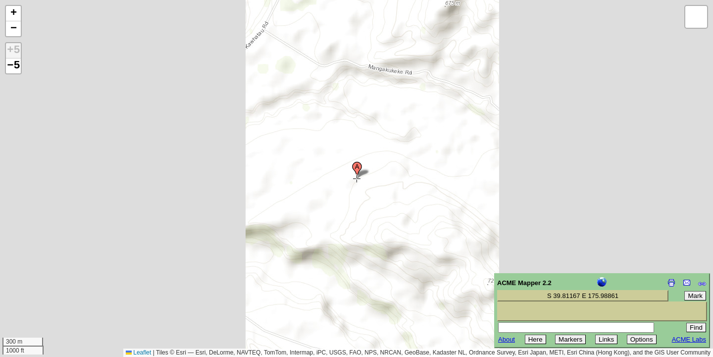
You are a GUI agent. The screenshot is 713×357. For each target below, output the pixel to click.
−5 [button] (13, 66)
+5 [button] (13, 50)
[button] (357, 170)
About (506, 339)
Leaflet (138, 352)
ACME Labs (689, 339)
